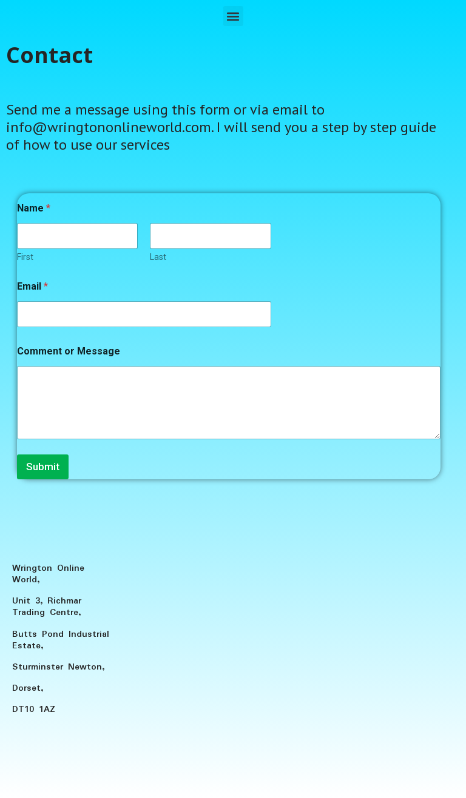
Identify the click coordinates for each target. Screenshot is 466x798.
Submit (42, 467)
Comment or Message (68, 351)
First (25, 257)
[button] (233, 16)
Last (158, 257)
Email (32, 286)
